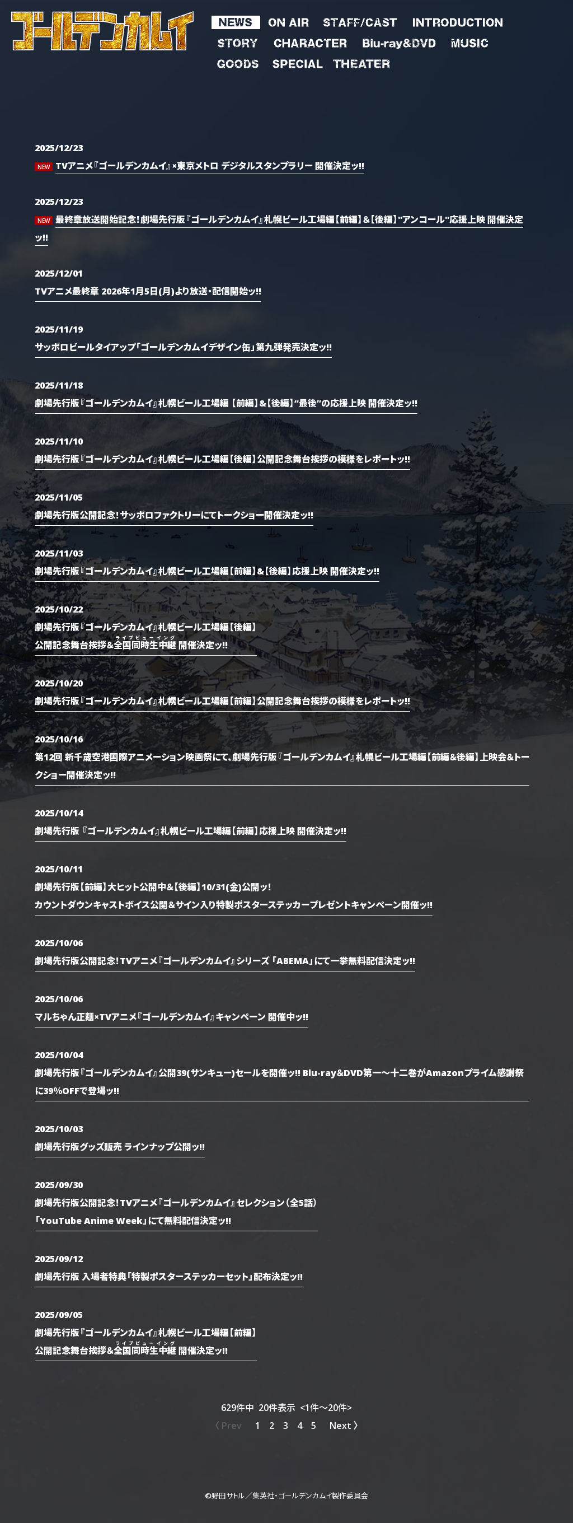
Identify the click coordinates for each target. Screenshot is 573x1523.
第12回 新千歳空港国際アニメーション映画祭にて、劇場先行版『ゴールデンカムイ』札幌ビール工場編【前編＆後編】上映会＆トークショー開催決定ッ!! (282, 765)
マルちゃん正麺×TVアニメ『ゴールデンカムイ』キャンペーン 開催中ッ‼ (171, 1016)
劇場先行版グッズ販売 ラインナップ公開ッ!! (120, 1146)
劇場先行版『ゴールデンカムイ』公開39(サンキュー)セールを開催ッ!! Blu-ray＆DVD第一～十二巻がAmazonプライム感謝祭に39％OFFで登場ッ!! (279, 1081)
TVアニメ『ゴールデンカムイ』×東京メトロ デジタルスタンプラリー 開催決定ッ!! (209, 165)
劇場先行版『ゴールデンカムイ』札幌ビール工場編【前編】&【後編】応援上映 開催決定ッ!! (207, 570)
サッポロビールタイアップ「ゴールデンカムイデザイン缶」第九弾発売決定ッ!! (183, 346)
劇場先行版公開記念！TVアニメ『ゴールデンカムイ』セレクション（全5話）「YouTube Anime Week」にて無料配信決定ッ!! (176, 1211)
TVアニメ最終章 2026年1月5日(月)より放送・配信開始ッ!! (148, 290)
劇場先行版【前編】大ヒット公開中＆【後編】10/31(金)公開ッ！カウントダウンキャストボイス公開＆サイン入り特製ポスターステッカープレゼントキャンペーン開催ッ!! (234, 895)
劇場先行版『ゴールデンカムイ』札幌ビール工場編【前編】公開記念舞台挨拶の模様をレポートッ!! (222, 700)
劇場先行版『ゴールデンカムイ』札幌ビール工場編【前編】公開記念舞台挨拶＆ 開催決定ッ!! (146, 1341)
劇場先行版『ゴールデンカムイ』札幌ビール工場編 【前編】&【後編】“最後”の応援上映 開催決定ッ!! (226, 402)
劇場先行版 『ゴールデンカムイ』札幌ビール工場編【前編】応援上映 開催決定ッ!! (190, 830)
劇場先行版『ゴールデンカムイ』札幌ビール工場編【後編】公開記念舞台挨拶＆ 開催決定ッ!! (146, 635)
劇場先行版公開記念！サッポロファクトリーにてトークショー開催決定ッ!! (174, 514)
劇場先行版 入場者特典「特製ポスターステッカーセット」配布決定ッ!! (169, 1276)
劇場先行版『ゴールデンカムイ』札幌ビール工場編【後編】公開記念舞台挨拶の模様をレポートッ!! (222, 458)
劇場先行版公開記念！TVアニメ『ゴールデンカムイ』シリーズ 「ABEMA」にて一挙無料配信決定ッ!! (225, 960)
